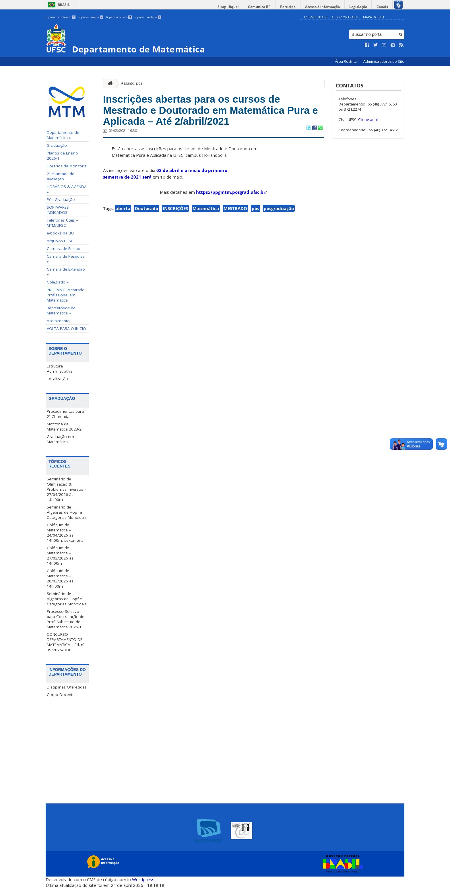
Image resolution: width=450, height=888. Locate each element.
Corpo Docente (61, 694)
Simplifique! (228, 6)
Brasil (64, 4)
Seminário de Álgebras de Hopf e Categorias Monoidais (67, 512)
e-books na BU (60, 233)
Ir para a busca (119, 17)
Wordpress (143, 879)
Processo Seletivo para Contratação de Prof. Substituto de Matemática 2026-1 (65, 619)
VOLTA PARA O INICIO (66, 328)
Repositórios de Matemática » (61, 310)
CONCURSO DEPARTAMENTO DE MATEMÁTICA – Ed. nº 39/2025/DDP (65, 642)
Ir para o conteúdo (60, 17)
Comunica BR (259, 6)
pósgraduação (279, 208)
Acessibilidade (315, 17)
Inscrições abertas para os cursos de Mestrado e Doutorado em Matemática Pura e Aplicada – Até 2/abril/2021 (210, 110)
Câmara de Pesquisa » (66, 259)
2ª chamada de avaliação (60, 176)
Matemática (206, 208)
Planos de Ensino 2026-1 (62, 155)
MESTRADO (235, 208)
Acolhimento (58, 320)
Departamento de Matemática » (63, 135)
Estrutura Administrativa (60, 368)
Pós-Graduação (61, 199)
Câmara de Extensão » (66, 272)
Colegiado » (58, 282)
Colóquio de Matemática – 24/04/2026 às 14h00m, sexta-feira (65, 532)
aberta (123, 208)
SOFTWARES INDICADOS (58, 210)
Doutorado (146, 208)
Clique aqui (368, 119)
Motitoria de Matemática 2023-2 (64, 426)
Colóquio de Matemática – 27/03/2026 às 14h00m (60, 555)
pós (255, 208)
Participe (288, 6)
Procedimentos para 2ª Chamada (65, 414)
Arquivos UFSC (60, 240)
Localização (57, 378)
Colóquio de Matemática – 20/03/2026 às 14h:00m (60, 578)
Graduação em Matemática (60, 439)
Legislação (358, 6)
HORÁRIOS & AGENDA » (67, 189)
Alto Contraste (345, 17)
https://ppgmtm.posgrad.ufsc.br (230, 192)
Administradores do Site (383, 61)
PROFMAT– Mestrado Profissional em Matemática (66, 295)
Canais (382, 6)
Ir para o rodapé (148, 17)
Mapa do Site (374, 17)
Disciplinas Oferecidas (67, 687)
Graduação (57, 145)
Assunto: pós (131, 83)
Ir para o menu (90, 17)
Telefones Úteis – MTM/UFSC (62, 223)
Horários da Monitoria (67, 166)
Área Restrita (346, 61)
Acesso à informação (322, 6)
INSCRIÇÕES (175, 208)
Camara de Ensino (63, 248)
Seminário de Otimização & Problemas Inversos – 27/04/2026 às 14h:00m (66, 489)
